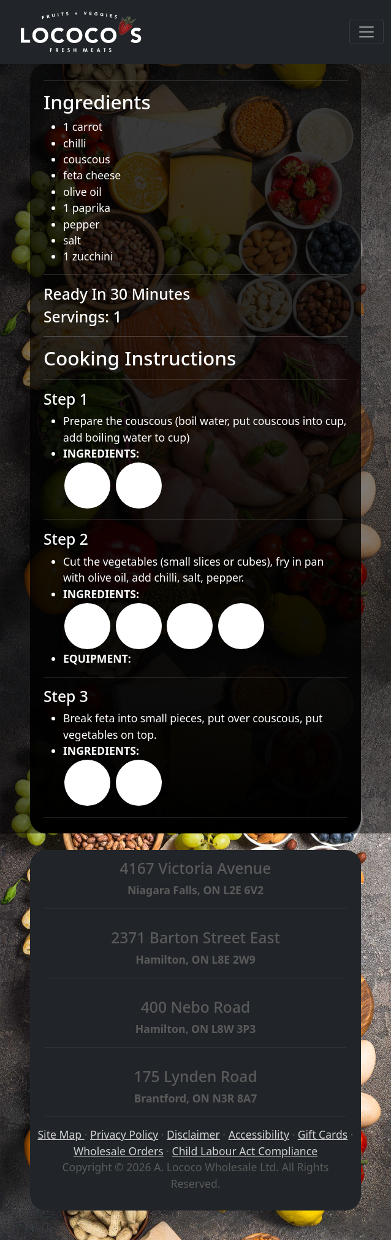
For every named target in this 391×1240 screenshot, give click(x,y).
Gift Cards (322, 1134)
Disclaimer (193, 1134)
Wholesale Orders (119, 1151)
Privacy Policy (124, 1134)
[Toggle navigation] (366, 32)
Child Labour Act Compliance (245, 1151)
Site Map (60, 1134)
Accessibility (259, 1134)
